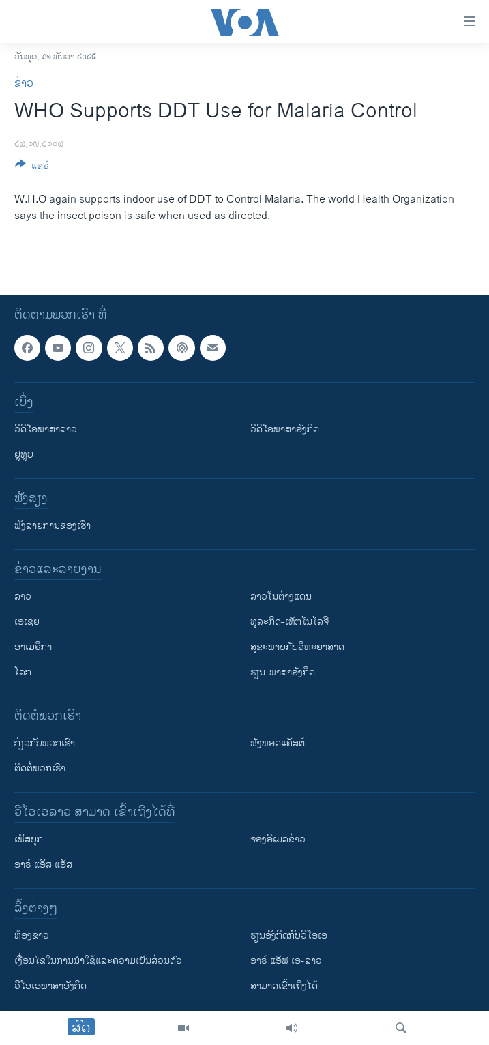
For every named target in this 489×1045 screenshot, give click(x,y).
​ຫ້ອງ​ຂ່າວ (31, 935)
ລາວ (22, 596)
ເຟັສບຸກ (28, 839)
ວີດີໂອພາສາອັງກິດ (284, 429)
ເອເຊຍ (27, 622)
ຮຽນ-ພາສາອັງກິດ (282, 672)
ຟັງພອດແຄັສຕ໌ (277, 743)
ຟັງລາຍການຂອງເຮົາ (52, 525)
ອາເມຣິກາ (33, 647)
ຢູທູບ (23, 454)
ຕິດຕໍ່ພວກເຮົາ (39, 768)
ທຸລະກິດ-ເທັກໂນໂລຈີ (289, 622)
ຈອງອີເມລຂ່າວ (278, 839)
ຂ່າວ (23, 83)
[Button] (32, 168)
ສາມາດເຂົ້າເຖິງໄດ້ (284, 986)
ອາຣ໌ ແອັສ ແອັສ (43, 864)
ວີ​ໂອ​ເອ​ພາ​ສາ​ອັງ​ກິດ (50, 986)
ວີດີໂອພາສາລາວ (45, 429)
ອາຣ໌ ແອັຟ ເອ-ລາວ (286, 961)
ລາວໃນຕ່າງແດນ (281, 596)
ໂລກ (22, 672)
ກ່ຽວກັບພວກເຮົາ (44, 743)
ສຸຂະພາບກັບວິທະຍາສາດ (297, 647)
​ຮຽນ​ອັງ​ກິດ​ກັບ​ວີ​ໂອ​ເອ (288, 935)
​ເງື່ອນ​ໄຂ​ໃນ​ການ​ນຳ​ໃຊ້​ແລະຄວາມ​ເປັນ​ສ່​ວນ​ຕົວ (98, 961)
